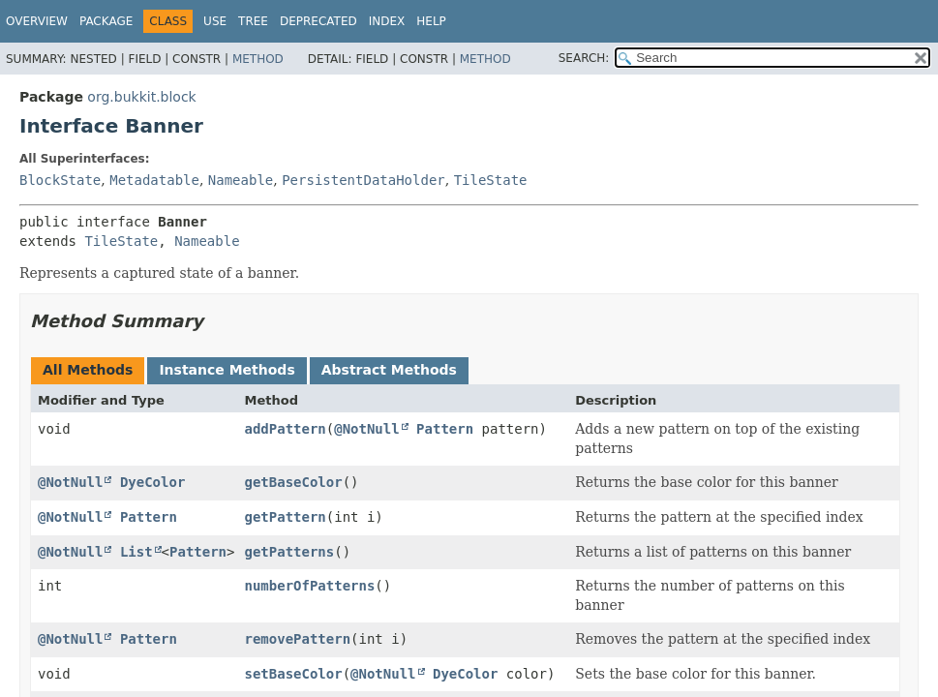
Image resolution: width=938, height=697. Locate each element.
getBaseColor (293, 482)
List (136, 552)
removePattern (297, 639)
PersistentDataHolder (363, 180)
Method (258, 59)
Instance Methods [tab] (226, 370)
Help (431, 21)
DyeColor (152, 482)
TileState (491, 180)
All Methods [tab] (88, 370)
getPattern (284, 517)
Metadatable (154, 180)
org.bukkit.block (141, 97)
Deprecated (318, 21)
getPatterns (289, 552)
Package (106, 21)
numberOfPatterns (309, 585)
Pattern (444, 429)
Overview (37, 21)
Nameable (240, 180)
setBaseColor (293, 674)
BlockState (60, 180)
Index (387, 21)
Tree (253, 21)
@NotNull (366, 429)
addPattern (284, 429)
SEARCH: (584, 58)
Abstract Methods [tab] (389, 370)
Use (215, 21)
